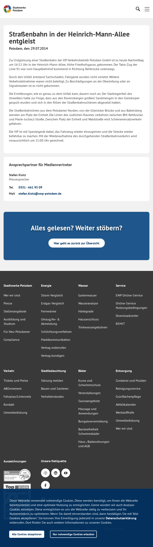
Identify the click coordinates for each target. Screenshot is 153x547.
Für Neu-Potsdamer (17, 332)
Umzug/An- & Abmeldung (50, 321)
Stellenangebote (15, 311)
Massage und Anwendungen (88, 411)
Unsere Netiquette (53, 461)
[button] (147, 9)
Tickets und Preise (16, 381)
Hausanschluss (88, 319)
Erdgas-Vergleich (52, 303)
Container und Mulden (131, 381)
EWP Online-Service (129, 295)
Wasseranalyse (88, 303)
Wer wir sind (12, 295)
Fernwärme (48, 311)
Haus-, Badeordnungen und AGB (93, 444)
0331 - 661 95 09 (30, 187)
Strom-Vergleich (52, 295)
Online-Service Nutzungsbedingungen (131, 305)
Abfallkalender (126, 404)
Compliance (12, 340)
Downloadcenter (127, 316)
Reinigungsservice (128, 388)
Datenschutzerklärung (121, 518)
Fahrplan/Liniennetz (17, 396)
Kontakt (9, 404)
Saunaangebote (89, 401)
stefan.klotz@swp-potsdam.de (40, 193)
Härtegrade (85, 311)
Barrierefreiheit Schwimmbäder (88, 431)
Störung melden (52, 381)
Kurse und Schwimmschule (89, 383)
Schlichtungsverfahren (56, 332)
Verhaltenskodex (52, 396)
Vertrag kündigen (52, 356)
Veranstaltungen (89, 393)
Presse (8, 303)
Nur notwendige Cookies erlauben (73, 534)
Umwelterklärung (15, 412)
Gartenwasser (87, 295)
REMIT (120, 324)
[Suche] (137, 9)
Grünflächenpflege (128, 396)
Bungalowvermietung (93, 421)
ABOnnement (13, 388)
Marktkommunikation (55, 340)
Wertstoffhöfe (125, 412)
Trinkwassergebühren (92, 327)
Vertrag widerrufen (53, 348)
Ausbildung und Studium (15, 321)
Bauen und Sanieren (55, 388)
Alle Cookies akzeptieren (27, 534)
